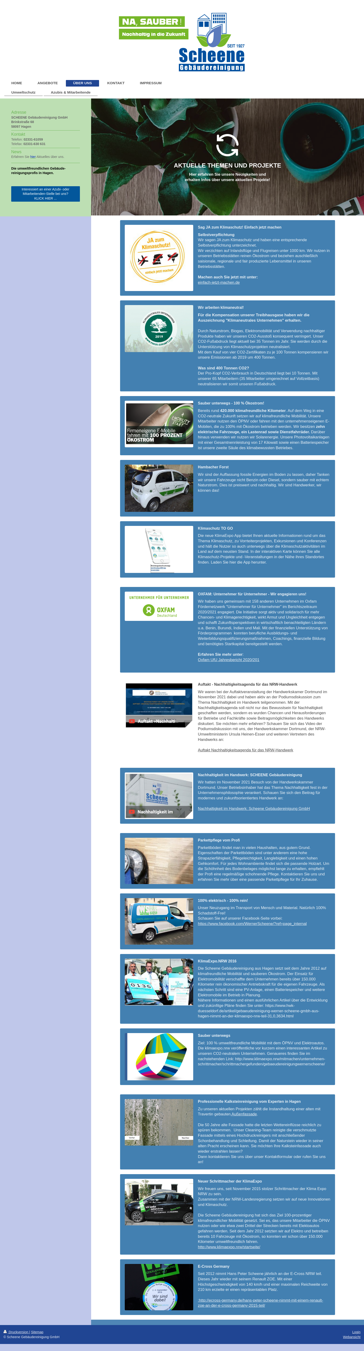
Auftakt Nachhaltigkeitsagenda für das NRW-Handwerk (245, 750)
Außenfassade (244, 1114)
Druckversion (16, 1332)
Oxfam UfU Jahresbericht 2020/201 (228, 660)
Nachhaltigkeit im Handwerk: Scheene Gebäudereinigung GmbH (254, 808)
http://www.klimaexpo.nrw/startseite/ (229, 1247)
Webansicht (351, 1337)
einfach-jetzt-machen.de (219, 282)
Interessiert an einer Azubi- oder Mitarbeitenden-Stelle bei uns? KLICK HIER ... (45, 193)
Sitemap (37, 1332)
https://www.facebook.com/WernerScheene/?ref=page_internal (252, 923)
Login (356, 1332)
